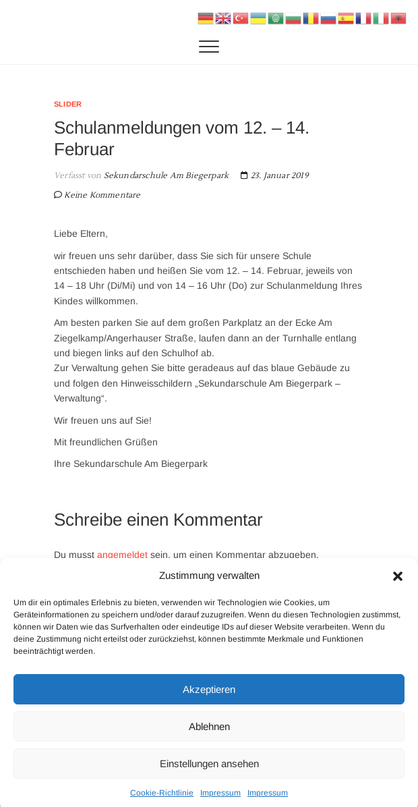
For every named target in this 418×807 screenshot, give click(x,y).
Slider (68, 104)
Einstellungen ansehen (209, 771)
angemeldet (122, 554)
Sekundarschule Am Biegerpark (165, 176)
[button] (398, 583)
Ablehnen (209, 734)
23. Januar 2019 (274, 176)
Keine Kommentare (102, 195)
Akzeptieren (209, 696)
